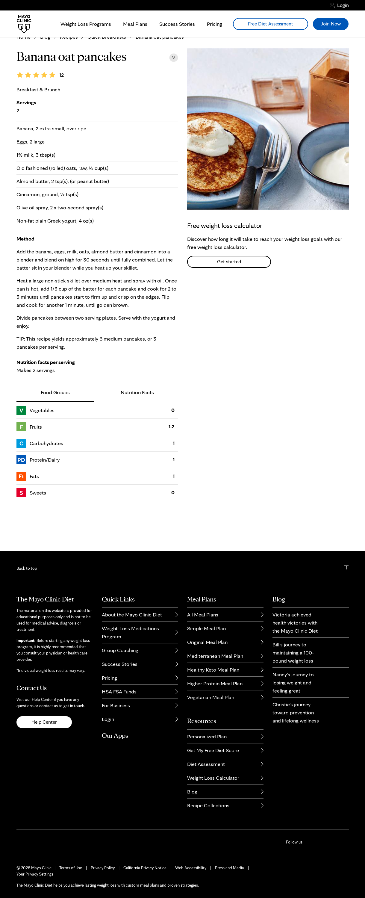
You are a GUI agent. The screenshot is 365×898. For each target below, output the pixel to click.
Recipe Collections (208, 805)
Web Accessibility (190, 867)
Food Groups (55, 430)
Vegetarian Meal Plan (210, 697)
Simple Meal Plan (206, 628)
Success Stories (177, 24)
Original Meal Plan (207, 642)
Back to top (26, 568)
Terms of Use (70, 867)
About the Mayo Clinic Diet (132, 614)
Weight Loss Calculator (213, 778)
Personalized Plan (207, 736)
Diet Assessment (206, 764)
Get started (229, 299)
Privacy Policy (103, 867)
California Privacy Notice (144, 867)
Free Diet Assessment (270, 24)
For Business (116, 705)
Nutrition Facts (137, 430)
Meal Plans (135, 24)
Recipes (69, 74)
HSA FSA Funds (119, 691)
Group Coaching (120, 650)
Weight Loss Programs (85, 24)
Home (23, 74)
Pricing (214, 24)
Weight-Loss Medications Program (130, 632)
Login (108, 719)
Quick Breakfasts (106, 74)
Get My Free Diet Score (213, 750)
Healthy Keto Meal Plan (213, 669)
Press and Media (229, 867)
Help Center (44, 722)
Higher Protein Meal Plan (215, 683)
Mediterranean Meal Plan (215, 656)
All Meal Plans (202, 614)
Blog (45, 74)
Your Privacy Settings (34, 874)
